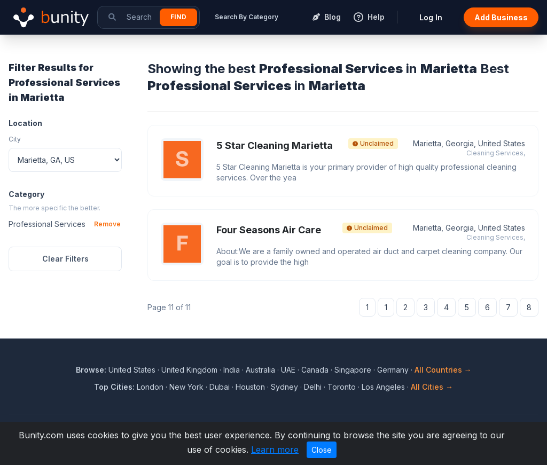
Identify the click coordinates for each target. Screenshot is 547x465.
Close (321, 449)
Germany (393, 369)
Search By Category (246, 17)
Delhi (313, 386)
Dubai (219, 386)
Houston (250, 386)
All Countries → (443, 369)
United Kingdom (189, 369)
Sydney (284, 386)
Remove (107, 224)
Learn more (275, 449)
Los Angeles (383, 386)
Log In (430, 17)
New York (186, 386)
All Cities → (432, 386)
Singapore (352, 369)
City (15, 139)
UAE (288, 369)
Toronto (341, 386)
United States (131, 369)
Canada (315, 369)
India (231, 369)
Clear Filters (65, 258)
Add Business (501, 17)
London (150, 386)
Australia (260, 369)
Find (178, 17)
